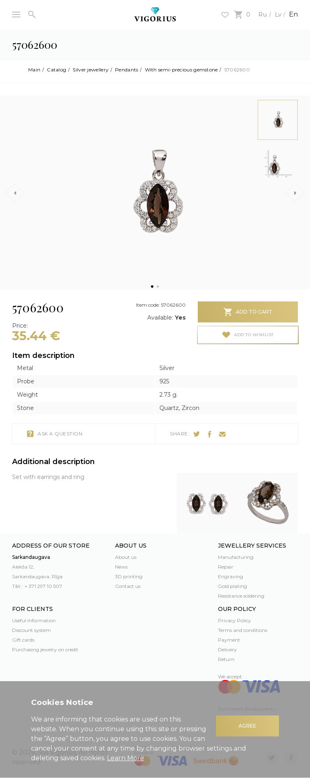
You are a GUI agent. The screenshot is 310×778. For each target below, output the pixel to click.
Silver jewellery (91, 69)
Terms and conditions (242, 630)
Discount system (31, 630)
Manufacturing (235, 557)
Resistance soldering (241, 596)
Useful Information (34, 620)
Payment (229, 640)
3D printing (128, 576)
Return (226, 659)
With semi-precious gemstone (181, 69)
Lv (277, 14)
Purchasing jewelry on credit (45, 649)
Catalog (56, 69)
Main (34, 69)
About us (125, 557)
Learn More (125, 758)
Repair (225, 567)
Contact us (127, 586)
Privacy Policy (234, 620)
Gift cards (23, 640)
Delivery (227, 649)
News (121, 567)
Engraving (230, 576)
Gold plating (232, 586)
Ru (261, 14)
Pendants (126, 69)
